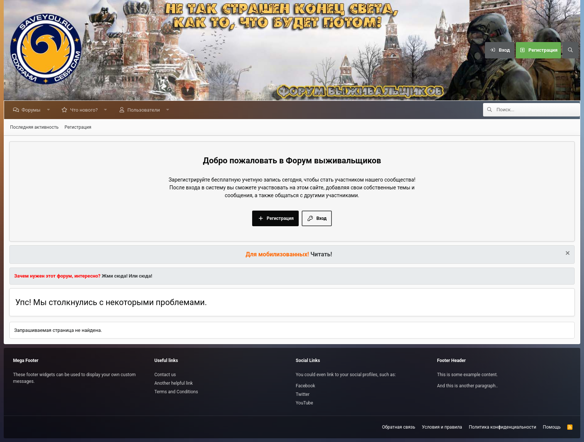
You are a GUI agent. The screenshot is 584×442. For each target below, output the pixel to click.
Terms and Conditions (176, 391)
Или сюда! (140, 276)
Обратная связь (398, 427)
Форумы (32, 110)
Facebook (305, 385)
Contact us (165, 374)
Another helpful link (174, 383)
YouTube (304, 403)
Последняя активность (34, 127)
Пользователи (145, 110)
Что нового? (85, 110)
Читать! (321, 254)
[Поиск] (570, 50)
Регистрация (77, 127)
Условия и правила (442, 427)
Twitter (303, 394)
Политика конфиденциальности (502, 427)
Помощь (552, 427)
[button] (49, 110)
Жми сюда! (114, 276)
